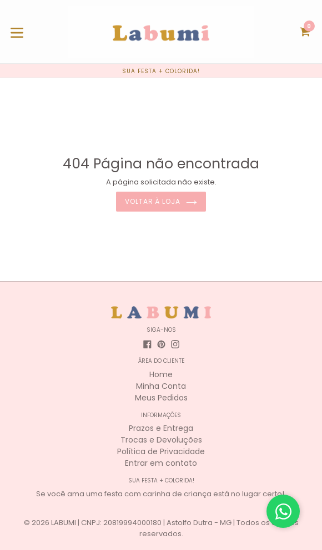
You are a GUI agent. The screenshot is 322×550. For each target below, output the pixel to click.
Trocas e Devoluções (161, 439)
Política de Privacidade (161, 451)
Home (161, 374)
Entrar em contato (161, 463)
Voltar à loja (161, 201)
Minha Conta (161, 386)
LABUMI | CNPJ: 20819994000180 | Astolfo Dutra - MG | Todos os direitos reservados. (175, 528)
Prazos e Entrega (161, 428)
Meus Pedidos (161, 397)
